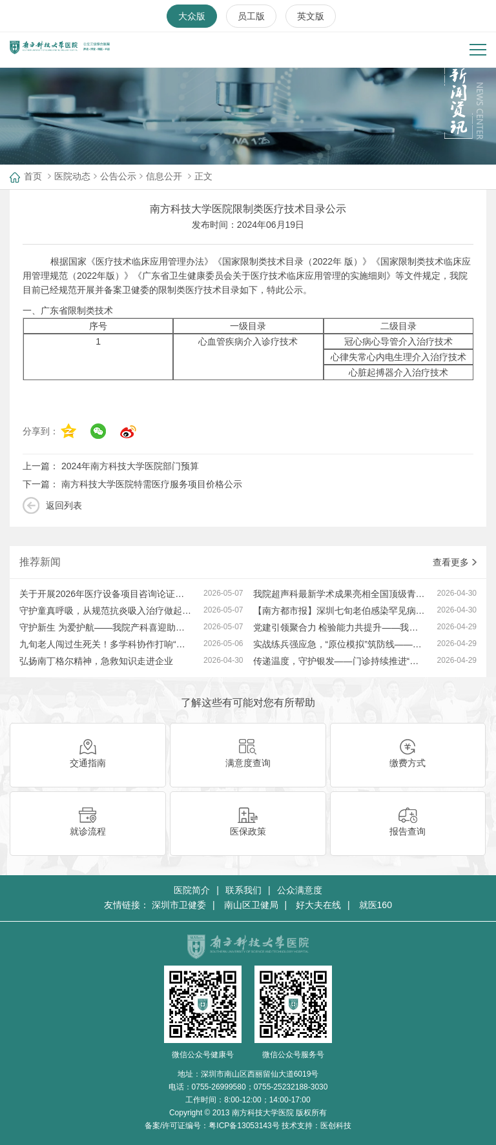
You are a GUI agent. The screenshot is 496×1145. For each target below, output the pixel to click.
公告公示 (118, 176)
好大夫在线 (318, 905)
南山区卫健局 (251, 905)
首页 (33, 176)
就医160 (375, 905)
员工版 (251, 16)
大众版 (191, 16)
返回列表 (64, 505)
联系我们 (243, 890)
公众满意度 (299, 890)
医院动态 (72, 176)
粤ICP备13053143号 (244, 1125)
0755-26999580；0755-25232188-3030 (260, 1086)
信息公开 (164, 176)
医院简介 (192, 890)
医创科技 (335, 1125)
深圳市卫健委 (179, 905)
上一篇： (111, 466)
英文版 (310, 16)
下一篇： (132, 484)
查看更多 (455, 562)
